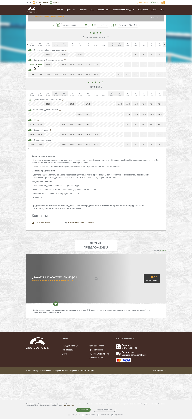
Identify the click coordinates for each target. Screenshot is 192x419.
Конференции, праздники (123, 10)
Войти (65, 399)
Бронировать (148, 348)
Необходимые (74, 415)
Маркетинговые (118, 415)
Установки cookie (96, 391)
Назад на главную (70, 391)
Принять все (83, 410)
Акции (153, 10)
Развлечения (143, 10)
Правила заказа (96, 394)
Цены (162, 10)
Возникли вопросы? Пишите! (81, 267)
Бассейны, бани (103, 10)
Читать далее (69, 405)
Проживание (71, 10)
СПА (92, 10)
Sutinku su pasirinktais (104, 410)
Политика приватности (99, 399)
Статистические (89, 415)
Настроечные (103, 415)
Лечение (83, 10)
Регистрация (68, 394)
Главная (59, 10)
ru (29, 2)
